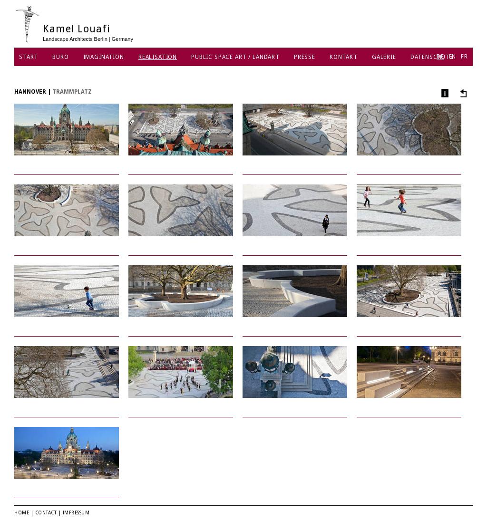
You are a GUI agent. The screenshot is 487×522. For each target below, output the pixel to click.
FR (464, 56)
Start (28, 57)
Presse (304, 57)
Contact (46, 512)
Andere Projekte (462, 93)
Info (444, 93)
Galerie (384, 57)
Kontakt (344, 57)
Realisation (157, 57)
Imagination (103, 57)
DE (440, 56)
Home (21, 512)
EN (453, 56)
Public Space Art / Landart (235, 57)
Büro (60, 57)
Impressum (76, 512)
